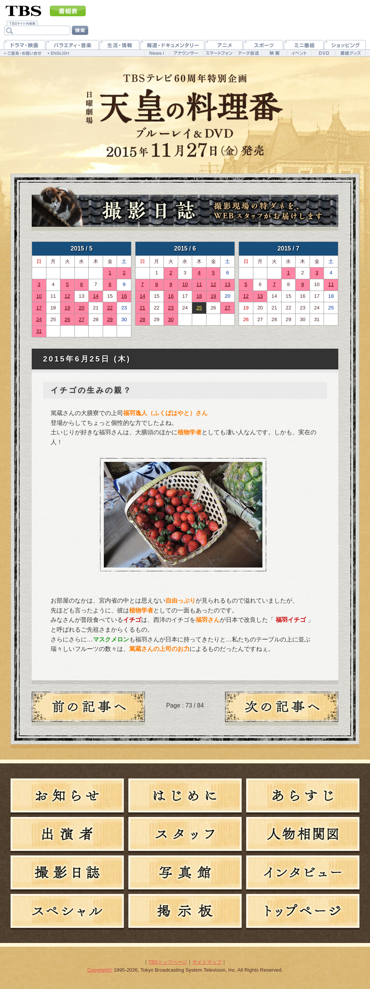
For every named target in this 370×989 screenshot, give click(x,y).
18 (199, 296)
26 (67, 319)
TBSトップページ (168, 962)
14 (96, 296)
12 (67, 296)
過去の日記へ (88, 709)
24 (39, 319)
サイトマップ (207, 962)
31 (39, 331)
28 (142, 319)
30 (171, 319)
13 (227, 284)
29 (110, 319)
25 (199, 308)
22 (110, 308)
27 (82, 319)
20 (82, 308)
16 (124, 296)
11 (199, 284)
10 (39, 296)
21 (142, 308)
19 (67, 308)
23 (171, 308)
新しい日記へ (281, 709)
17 (39, 308)
